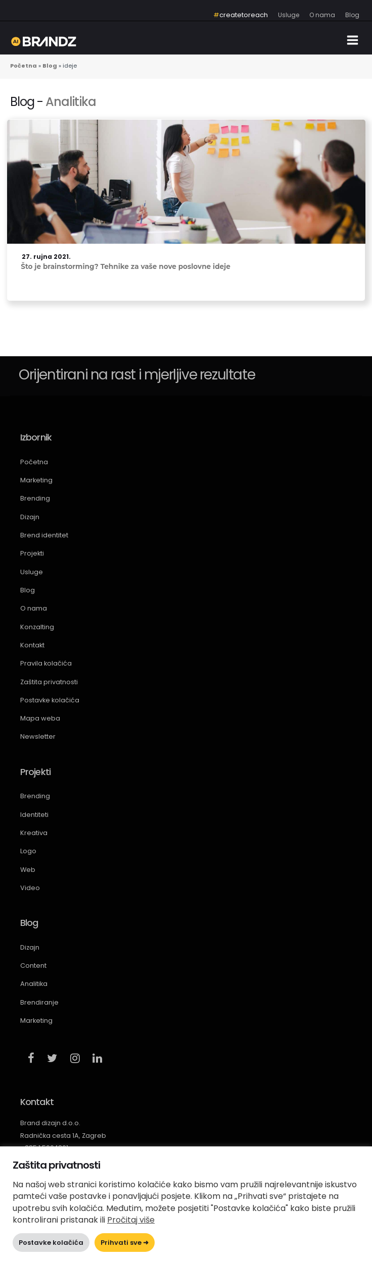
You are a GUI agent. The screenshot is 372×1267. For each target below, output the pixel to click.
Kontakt (32, 645)
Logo (28, 851)
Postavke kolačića (49, 700)
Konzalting (37, 627)
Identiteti (34, 814)
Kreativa (34, 833)
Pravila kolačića (46, 663)
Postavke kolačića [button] (51, 1242)
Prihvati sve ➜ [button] (125, 1242)
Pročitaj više (131, 1220)
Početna (34, 462)
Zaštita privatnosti (49, 682)
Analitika (70, 101)
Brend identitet (44, 535)
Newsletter (38, 736)
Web (27, 869)
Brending (35, 498)
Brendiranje (39, 1002)
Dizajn (29, 517)
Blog (27, 590)
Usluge (31, 572)
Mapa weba (40, 718)
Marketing (36, 480)
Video (30, 888)
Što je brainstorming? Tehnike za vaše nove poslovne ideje (125, 266)
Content (33, 965)
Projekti (32, 553)
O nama (33, 608)
